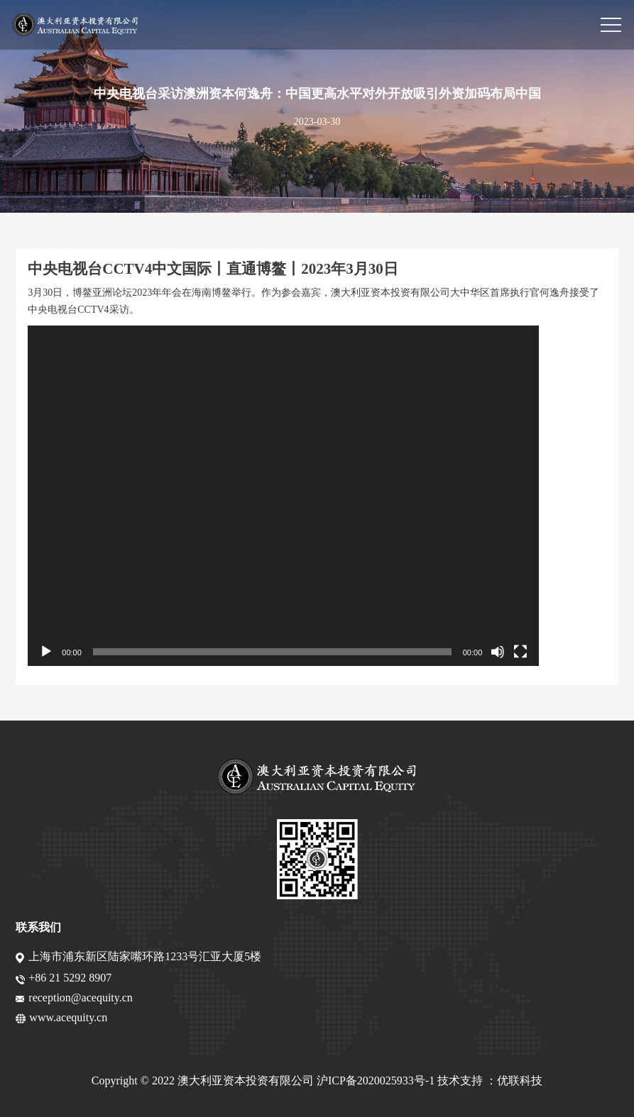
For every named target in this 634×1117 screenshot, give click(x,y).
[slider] (272, 651)
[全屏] (520, 652)
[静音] (498, 652)
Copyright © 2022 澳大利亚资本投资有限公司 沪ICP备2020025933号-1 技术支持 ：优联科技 (317, 1080)
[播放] (46, 652)
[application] (283, 496)
